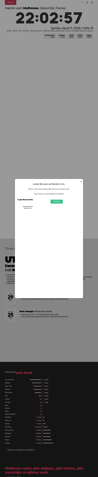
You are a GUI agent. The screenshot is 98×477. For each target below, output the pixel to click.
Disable (57, 201)
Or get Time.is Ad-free (25, 199)
